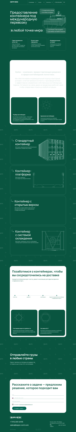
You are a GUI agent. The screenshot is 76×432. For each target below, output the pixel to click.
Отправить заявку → (19, 408)
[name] (38, 395)
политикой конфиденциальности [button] (26, 404)
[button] (24, 429)
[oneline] (38, 401)
